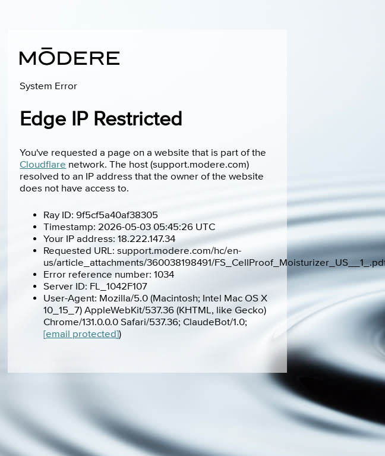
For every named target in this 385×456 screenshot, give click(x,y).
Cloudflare (43, 165)
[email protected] (81, 334)
